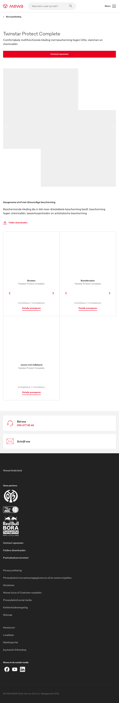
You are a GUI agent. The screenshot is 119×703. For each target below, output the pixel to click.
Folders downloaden (14, 550)
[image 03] (78, 168)
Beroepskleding (12, 16)
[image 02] (97, 129)
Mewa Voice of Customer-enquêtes (22, 592)
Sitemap (7, 614)
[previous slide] (6, 127)
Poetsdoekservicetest (16, 557)
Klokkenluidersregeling (15, 607)
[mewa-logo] (13, 6)
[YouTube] (15, 669)
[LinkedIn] (22, 669)
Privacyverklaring (12, 570)
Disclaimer (8, 585)
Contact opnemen (59, 54)
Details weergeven (31, 308)
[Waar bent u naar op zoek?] (52, 6)
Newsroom (9, 627)
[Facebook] (7, 669)
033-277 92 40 (25, 425)
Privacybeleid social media (17, 600)
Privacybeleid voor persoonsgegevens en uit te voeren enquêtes (37, 577)
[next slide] (113, 127)
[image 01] (40, 108)
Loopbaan (8, 634)
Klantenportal (10, 642)
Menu (110, 6)
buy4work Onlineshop (14, 649)
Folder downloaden (14, 222)
